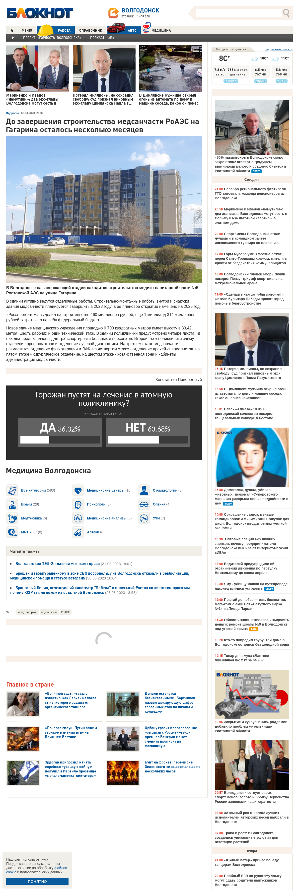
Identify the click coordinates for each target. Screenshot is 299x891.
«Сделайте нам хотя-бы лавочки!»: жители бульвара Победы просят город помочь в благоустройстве (250, 298)
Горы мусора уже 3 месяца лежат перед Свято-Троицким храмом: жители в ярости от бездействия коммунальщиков (251, 258)
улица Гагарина (27, 612)
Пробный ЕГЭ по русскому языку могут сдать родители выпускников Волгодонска (248, 880)
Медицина (157, 29)
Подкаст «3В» (102, 38)
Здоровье (13, 113)
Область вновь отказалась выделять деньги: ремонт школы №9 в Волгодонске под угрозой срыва (252, 624)
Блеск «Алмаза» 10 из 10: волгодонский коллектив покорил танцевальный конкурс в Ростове (244, 413)
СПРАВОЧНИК (90, 30)
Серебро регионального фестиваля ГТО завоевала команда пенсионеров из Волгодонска (250, 193)
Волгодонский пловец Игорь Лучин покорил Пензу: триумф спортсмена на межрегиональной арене (250, 278)
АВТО (122, 30)
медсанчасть (49, 612)
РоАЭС (65, 612)
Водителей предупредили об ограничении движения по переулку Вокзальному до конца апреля (246, 568)
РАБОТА (54, 30)
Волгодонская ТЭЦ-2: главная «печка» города (57, 563)
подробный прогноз (279, 49)
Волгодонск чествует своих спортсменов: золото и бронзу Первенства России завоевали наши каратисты (252, 797)
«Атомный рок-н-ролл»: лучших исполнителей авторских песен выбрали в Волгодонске (252, 817)
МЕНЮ (27, 30)
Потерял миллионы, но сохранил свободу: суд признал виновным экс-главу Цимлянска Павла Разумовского (248, 373)
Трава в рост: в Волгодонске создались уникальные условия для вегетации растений (246, 837)
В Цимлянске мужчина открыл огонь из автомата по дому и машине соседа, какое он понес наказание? (251, 393)
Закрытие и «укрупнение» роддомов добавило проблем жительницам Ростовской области (251, 726)
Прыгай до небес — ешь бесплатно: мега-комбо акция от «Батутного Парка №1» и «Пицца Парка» (250, 604)
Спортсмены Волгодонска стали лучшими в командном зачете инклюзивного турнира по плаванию (247, 238)
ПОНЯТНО (37, 881)
